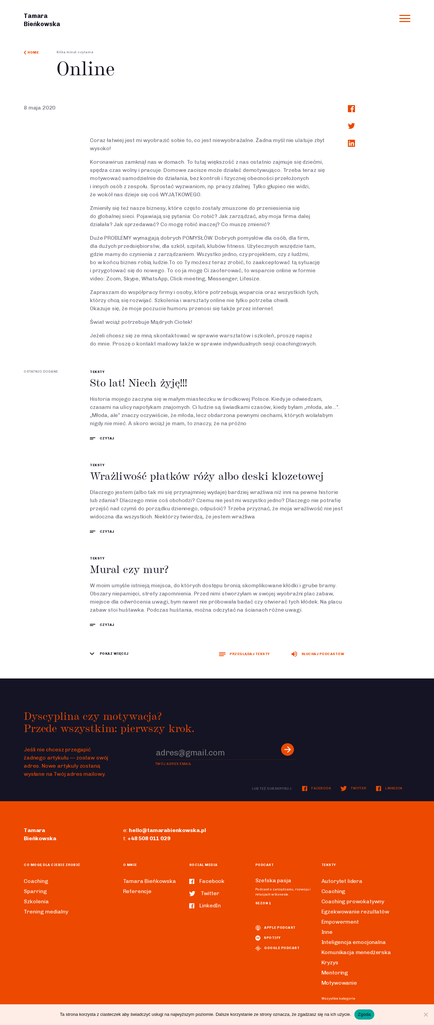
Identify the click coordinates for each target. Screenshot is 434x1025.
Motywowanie (339, 983)
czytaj (102, 438)
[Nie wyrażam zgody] (425, 1014)
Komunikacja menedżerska (356, 952)
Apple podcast (275, 928)
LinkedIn (389, 788)
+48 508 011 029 (149, 838)
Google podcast (277, 948)
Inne (327, 932)
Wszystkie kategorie (338, 999)
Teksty (97, 372)
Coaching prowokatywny (352, 901)
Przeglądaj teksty (244, 654)
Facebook (316, 788)
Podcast (264, 865)
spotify (268, 938)
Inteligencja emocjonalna (353, 942)
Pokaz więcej (109, 654)
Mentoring (334, 972)
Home (31, 53)
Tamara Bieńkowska (149, 881)
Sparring (35, 891)
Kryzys (329, 962)
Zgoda (364, 1014)
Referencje (137, 891)
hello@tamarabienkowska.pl (167, 830)
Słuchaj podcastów (318, 654)
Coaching (36, 881)
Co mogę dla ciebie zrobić (52, 865)
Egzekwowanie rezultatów (355, 911)
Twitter (353, 788)
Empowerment (340, 922)
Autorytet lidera (341, 881)
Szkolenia (36, 901)
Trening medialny (46, 911)
